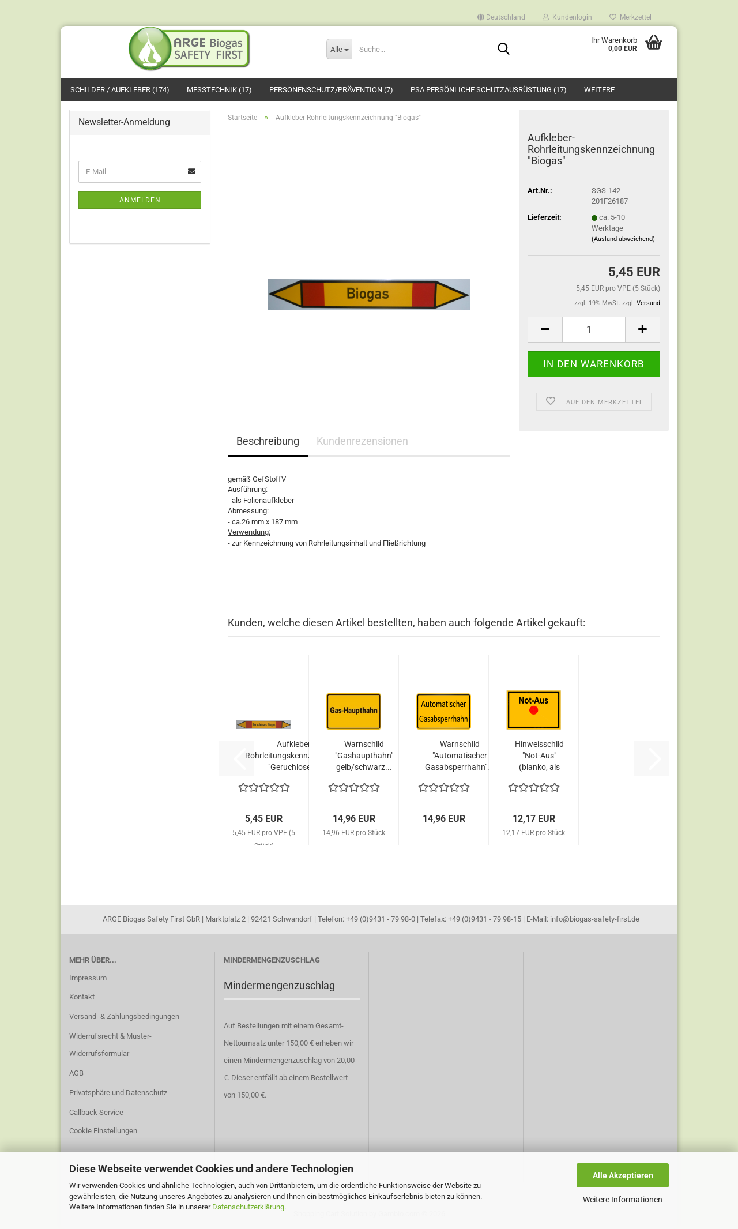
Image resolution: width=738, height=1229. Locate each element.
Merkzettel (630, 16)
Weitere (599, 89)
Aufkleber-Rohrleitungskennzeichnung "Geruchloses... (295, 755)
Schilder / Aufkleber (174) (120, 89)
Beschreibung (267, 441)
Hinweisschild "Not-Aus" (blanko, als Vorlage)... (539, 756)
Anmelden (140, 200)
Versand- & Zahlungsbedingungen (124, 1016)
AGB (76, 1073)
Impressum (88, 978)
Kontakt (82, 997)
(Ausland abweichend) (623, 239)
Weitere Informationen (622, 1199)
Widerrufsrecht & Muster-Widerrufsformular (110, 1045)
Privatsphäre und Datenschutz (118, 1092)
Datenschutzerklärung (248, 1206)
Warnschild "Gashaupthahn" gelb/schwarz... (364, 755)
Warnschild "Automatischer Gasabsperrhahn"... (459, 755)
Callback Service (96, 1112)
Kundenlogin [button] (567, 16)
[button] (501, 14)
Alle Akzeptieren (623, 1175)
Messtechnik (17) (219, 89)
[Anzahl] (594, 330)
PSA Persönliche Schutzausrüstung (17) (489, 89)
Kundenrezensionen (362, 441)
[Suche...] (339, 49)
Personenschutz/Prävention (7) (331, 89)
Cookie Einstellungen (103, 1130)
